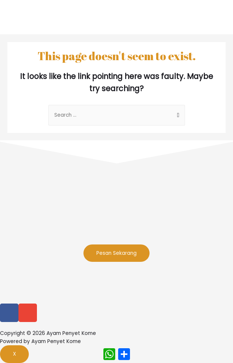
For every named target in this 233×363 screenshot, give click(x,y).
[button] (116, 253)
